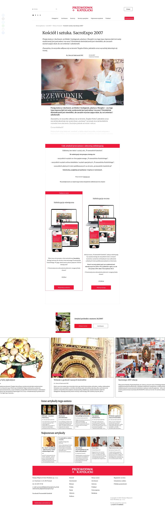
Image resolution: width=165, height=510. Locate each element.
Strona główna (40, 25)
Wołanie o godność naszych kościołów (70, 380)
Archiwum (100, 326)
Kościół (71, 478)
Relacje (71, 484)
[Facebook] (35, 15)
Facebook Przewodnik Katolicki (42, 493)
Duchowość (73, 481)
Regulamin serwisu (119, 478)
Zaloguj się (86, 177)
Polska (71, 487)
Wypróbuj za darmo (64, 287)
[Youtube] (33, 15)
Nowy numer (96, 478)
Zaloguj (128, 9)
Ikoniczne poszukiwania (63, 416)
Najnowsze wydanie (97, 18)
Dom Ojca (95, 448)
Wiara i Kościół (57, 25)
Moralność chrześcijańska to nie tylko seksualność (81, 449)
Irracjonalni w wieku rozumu (65, 438)
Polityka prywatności (120, 484)
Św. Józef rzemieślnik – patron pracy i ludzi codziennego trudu (48, 449)
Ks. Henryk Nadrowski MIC (74, 55)
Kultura (71, 496)
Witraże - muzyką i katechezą (48, 416)
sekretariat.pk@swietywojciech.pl (42, 488)
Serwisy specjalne (83, 18)
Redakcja (94, 493)
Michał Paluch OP (96, 450)
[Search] (32, 9)
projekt (117, 504)
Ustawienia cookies (120, 481)
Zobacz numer (83, 326)
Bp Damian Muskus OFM (114, 450)
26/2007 (99, 319)
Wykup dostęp (101, 287)
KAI (43, 453)
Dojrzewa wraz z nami (116, 448)
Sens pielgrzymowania (82, 416)
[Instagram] (40, 15)
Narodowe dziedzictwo (96, 416)
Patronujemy (96, 490)
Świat (71, 490)
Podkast (108, 18)
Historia (71, 493)
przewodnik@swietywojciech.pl (47, 487)
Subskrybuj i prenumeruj (42, 503)
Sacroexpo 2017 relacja (127, 380)
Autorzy (72, 18)
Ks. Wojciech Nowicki (80, 453)
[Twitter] (37, 15)
